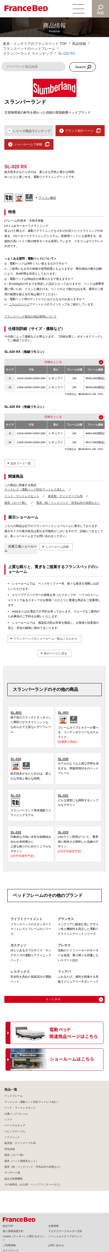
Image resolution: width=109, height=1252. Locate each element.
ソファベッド (12, 1137)
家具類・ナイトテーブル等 (65, 496)
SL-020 (15, 759)
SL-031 (63, 795)
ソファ (8, 1119)
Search (80, 67)
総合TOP (8, 1225)
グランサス (66, 919)
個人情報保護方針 (13, 1231)
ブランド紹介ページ (79, 130)
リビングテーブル (14, 1131)
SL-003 (63, 713)
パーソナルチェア (14, 1125)
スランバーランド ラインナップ (28, 54)
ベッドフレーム (13, 1096)
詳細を (48, 362)
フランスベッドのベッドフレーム (29, 49)
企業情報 (53, 1225)
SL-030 (63, 759)
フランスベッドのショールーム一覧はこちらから (48, 638)
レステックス (20, 972)
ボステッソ (18, 945)
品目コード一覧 (21, 463)
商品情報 (79, 44)
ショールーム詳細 (58, 547)
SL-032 (15, 832)
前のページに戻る (55, 653)
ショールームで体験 (28, 144)
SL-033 (63, 832)
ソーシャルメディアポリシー (65, 1236)
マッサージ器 (12, 1172)
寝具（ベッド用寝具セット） (21, 1161)
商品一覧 (10, 1090)
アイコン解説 (47, 197)
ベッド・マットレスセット (21, 496)
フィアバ (64, 972)
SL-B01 (16, 713)
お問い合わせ (56, 1245)
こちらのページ (19, 304)
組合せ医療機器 (13, 1178)
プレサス (64, 945)
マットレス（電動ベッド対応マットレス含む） (34, 489)
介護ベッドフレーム (16, 1113)
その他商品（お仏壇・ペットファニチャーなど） (33, 1184)
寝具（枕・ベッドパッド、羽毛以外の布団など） (68, 502)
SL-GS (15, 795)
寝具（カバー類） (16, 502)
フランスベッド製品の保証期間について (30, 316)
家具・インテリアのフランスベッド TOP (35, 44)
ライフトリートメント (26, 919)
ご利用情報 (9, 1245)
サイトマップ (10, 1250)
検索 (100, 13)
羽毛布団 (9, 1149)
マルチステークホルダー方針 (65, 1231)
